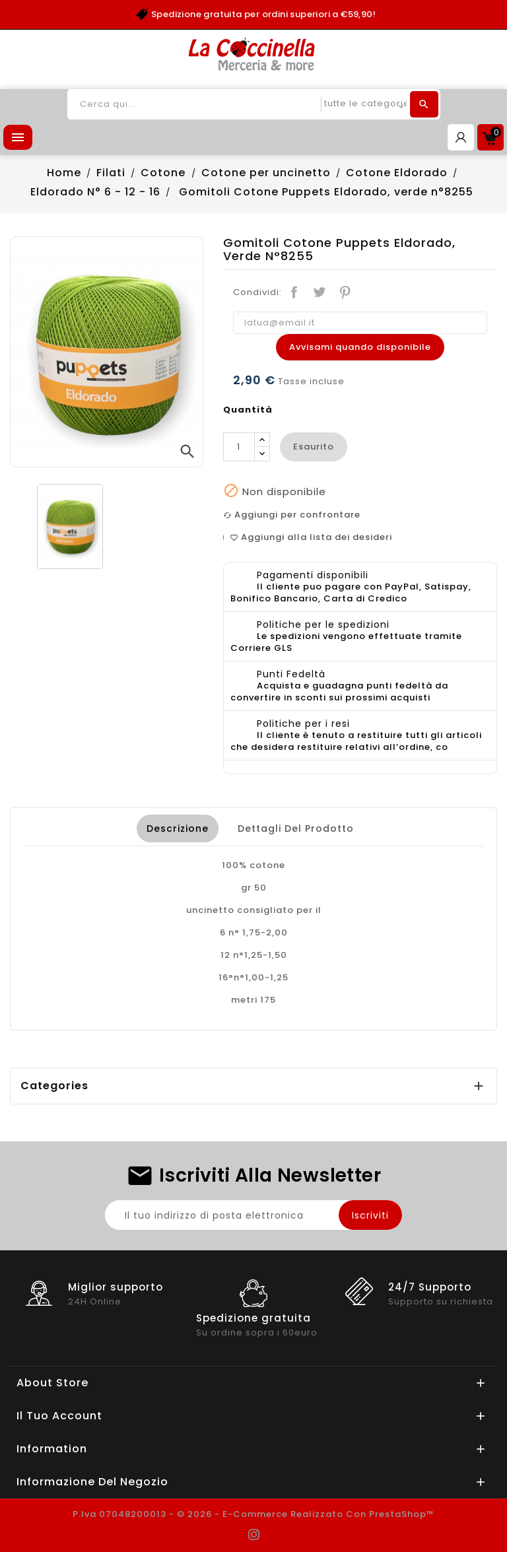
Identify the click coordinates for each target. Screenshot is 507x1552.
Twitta (319, 292)
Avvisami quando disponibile (360, 347)
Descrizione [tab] (178, 828)
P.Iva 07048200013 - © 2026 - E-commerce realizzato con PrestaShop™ (253, 1514)
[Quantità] (239, 446)
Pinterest (344, 292)
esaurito (313, 446)
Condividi (294, 292)
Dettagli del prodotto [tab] (296, 828)
